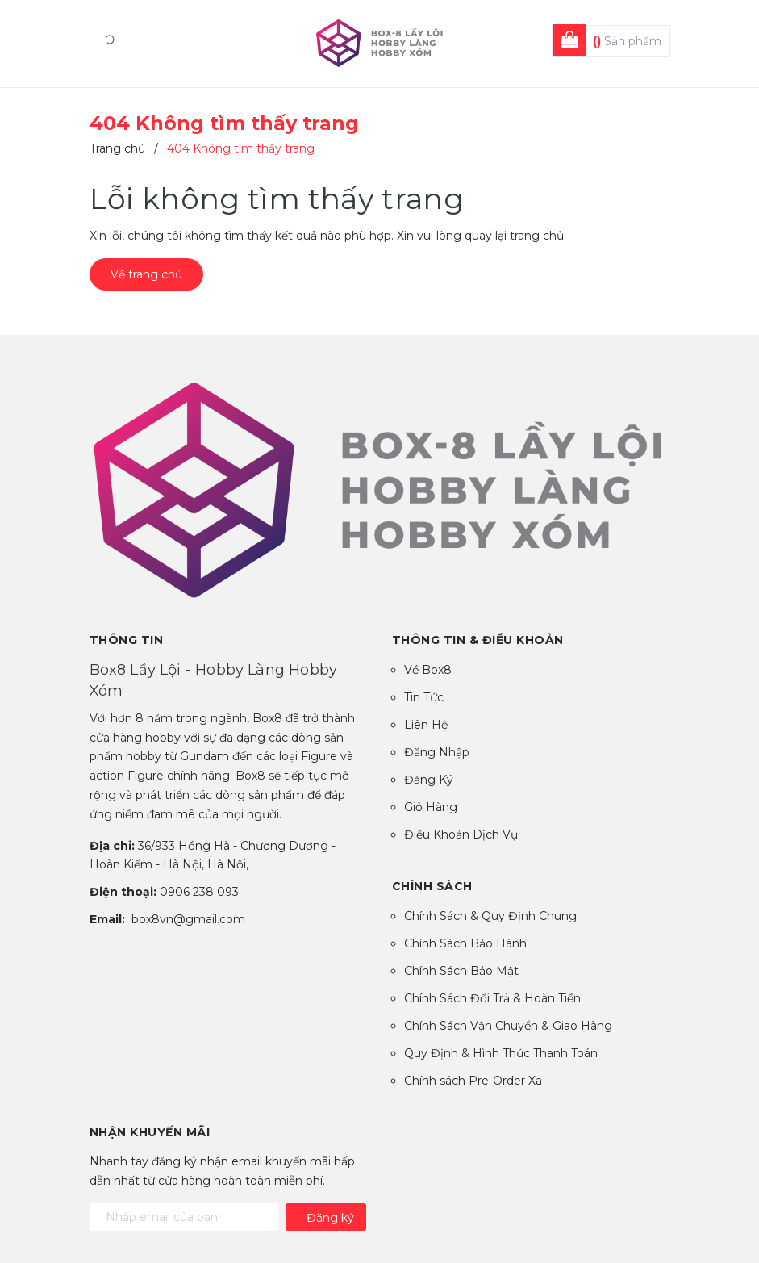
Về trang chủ (146, 274)
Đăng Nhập (436, 752)
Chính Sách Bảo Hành (465, 943)
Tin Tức (424, 697)
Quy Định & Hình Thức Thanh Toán (501, 1053)
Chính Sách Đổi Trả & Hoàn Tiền (492, 998)
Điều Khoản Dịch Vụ (461, 834)
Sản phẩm (627, 41)
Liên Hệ (426, 724)
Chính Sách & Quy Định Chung (490, 916)
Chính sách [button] (432, 886)
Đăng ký (330, 1218)
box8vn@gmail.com (188, 919)
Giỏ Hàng (430, 807)
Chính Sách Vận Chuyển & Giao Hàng (508, 1025)
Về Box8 (428, 670)
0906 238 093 (199, 892)
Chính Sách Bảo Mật (461, 971)
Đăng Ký (428, 779)
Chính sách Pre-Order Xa (473, 1080)
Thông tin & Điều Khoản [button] (478, 640)
